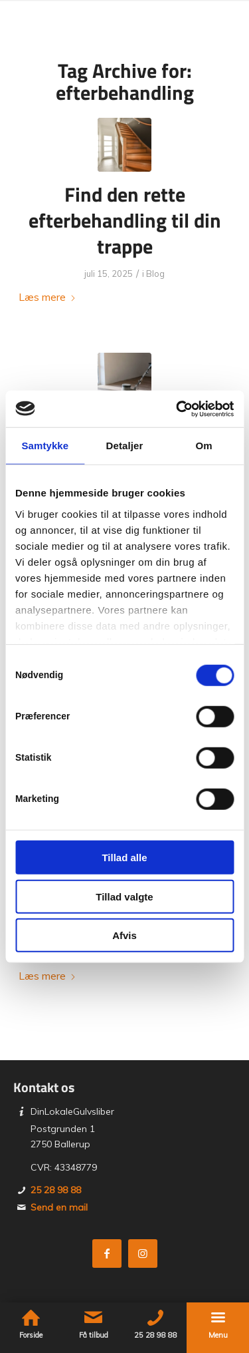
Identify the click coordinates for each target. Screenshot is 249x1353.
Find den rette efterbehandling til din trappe (125, 220)
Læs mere (47, 296)
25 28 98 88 (56, 1190)
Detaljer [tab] (124, 445)
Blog (155, 273)
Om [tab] (204, 445)
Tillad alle (124, 857)
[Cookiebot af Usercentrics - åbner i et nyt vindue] (177, 408)
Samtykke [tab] (44, 445)
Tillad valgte (124, 896)
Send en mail (59, 1207)
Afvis (124, 935)
